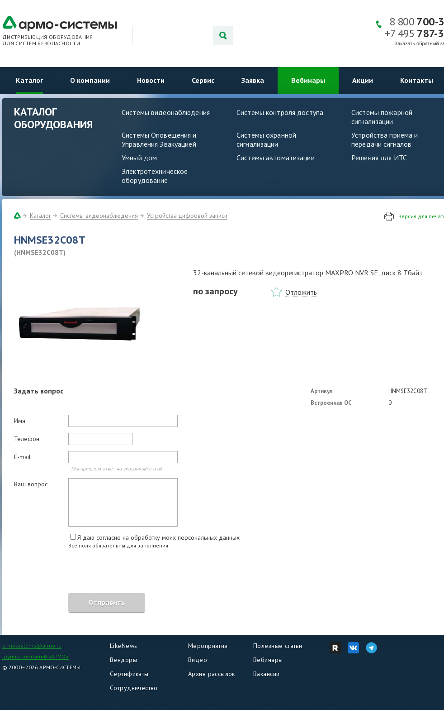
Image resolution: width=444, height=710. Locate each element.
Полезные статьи (277, 646)
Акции (362, 80)
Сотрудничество (134, 688)
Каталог (29, 80)
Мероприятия (208, 646)
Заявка (252, 80)
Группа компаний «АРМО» (35, 656)
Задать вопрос (38, 390)
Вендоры (123, 660)
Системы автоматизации (275, 157)
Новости (151, 80)
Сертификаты (129, 674)
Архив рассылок (211, 674)
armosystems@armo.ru (31, 645)
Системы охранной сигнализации (266, 139)
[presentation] (82, 572)
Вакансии (266, 674)
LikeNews (123, 646)
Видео (197, 660)
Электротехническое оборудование (155, 176)
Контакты (416, 80)
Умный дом (139, 157)
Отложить (301, 292)
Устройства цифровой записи (187, 215)
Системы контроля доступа (279, 112)
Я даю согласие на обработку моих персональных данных (158, 537)
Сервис (203, 80)
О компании (90, 80)
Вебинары (308, 80)
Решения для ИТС (379, 157)
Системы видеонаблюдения (166, 112)
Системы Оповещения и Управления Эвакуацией (159, 139)
